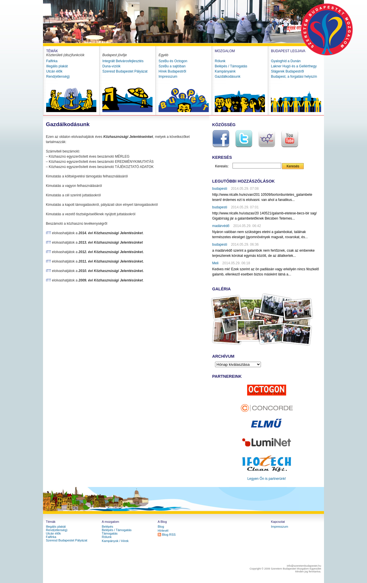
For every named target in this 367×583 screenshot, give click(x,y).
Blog (161, 526)
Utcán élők (54, 71)
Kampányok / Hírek (115, 541)
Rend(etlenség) (58, 77)
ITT (48, 233)
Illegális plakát (57, 66)
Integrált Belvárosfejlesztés (122, 61)
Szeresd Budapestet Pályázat (124, 71)
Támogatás (110, 533)
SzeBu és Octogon (173, 61)
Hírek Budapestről (172, 71)
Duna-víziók (111, 66)
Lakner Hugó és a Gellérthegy (294, 66)
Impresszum (168, 77)
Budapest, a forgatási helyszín (294, 77)
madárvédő (220, 226)
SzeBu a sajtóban (172, 66)
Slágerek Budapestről (287, 71)
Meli (215, 263)
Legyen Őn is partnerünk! (266, 479)
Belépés (107, 526)
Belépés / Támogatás (231, 66)
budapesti (219, 189)
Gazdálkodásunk (227, 77)
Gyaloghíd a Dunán (285, 61)
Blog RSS (169, 534)
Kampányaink (225, 71)
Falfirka (51, 61)
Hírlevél (163, 530)
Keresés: (222, 166)
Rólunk (220, 61)
